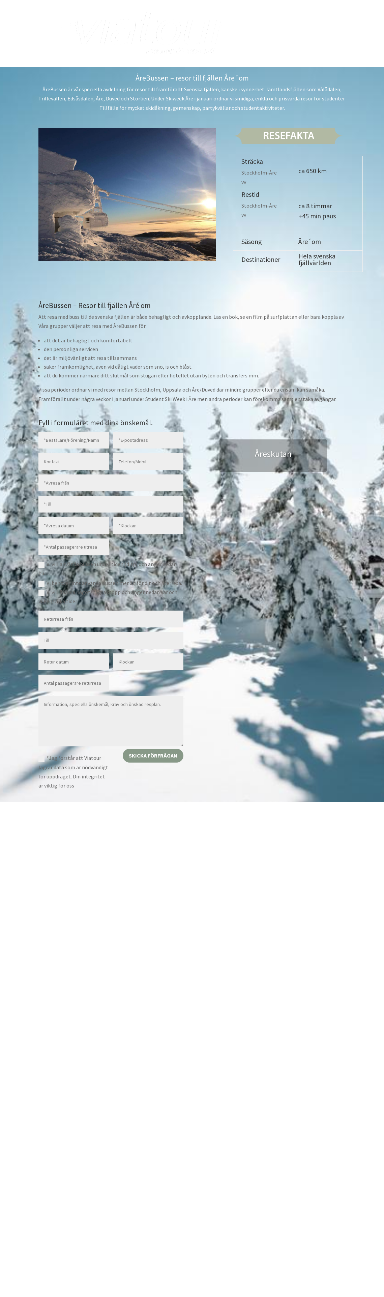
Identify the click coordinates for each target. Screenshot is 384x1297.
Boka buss (268, 21)
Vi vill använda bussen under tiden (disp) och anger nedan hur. (107, 569)
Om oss (271, 46)
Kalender (336, 21)
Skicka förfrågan (153, 755)
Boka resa (303, 21)
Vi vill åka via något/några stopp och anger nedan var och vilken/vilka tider (107, 597)
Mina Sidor (335, 46)
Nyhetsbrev (305, 46)
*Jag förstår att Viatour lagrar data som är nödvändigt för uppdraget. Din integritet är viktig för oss (73, 771)
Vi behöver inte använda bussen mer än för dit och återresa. (110, 583)
